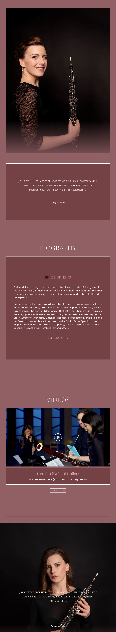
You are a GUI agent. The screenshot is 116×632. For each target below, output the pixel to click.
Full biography (58, 338)
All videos (58, 490)
